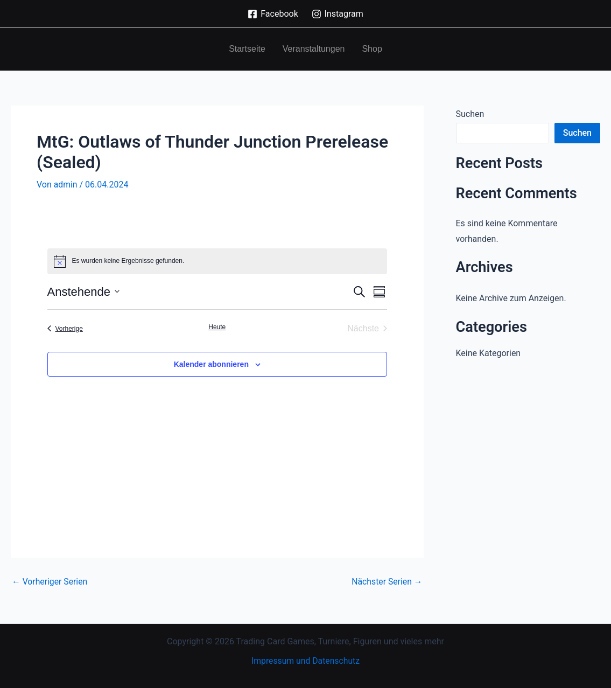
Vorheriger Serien (50, 581)
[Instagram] (337, 14)
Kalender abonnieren (211, 363)
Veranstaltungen (314, 48)
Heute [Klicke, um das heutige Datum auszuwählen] (217, 326)
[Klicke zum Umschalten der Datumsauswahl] (83, 291)
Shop (372, 48)
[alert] (217, 261)
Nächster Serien (386, 581)
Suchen (470, 114)
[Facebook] (272, 14)
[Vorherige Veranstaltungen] (65, 328)
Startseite (247, 48)
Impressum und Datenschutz (305, 661)
